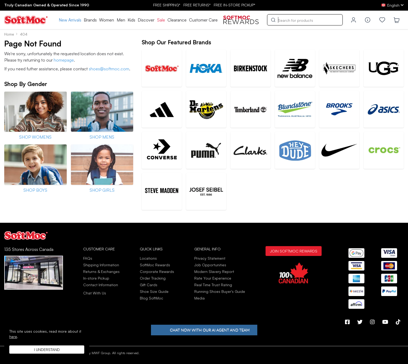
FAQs (87, 258)
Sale (161, 20)
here (13, 336)
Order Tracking (153, 278)
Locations (148, 258)
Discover (146, 20)
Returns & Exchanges (101, 271)
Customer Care (203, 20)
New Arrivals (70, 20)
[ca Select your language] (392, 5)
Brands (90, 20)
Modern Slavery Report (214, 271)
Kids (131, 20)
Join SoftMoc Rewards (293, 251)
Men (121, 20)
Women (106, 20)
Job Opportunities (210, 265)
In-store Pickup (96, 278)
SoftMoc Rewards (155, 265)
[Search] (305, 19)
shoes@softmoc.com (109, 68)
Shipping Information (101, 265)
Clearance (177, 20)
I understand (47, 349)
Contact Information (100, 284)
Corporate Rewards (157, 271)
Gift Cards (148, 284)
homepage (64, 60)
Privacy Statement (209, 258)
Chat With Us (94, 293)
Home (9, 34)
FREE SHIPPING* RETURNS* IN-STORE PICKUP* (204, 5)
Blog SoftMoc (151, 298)
